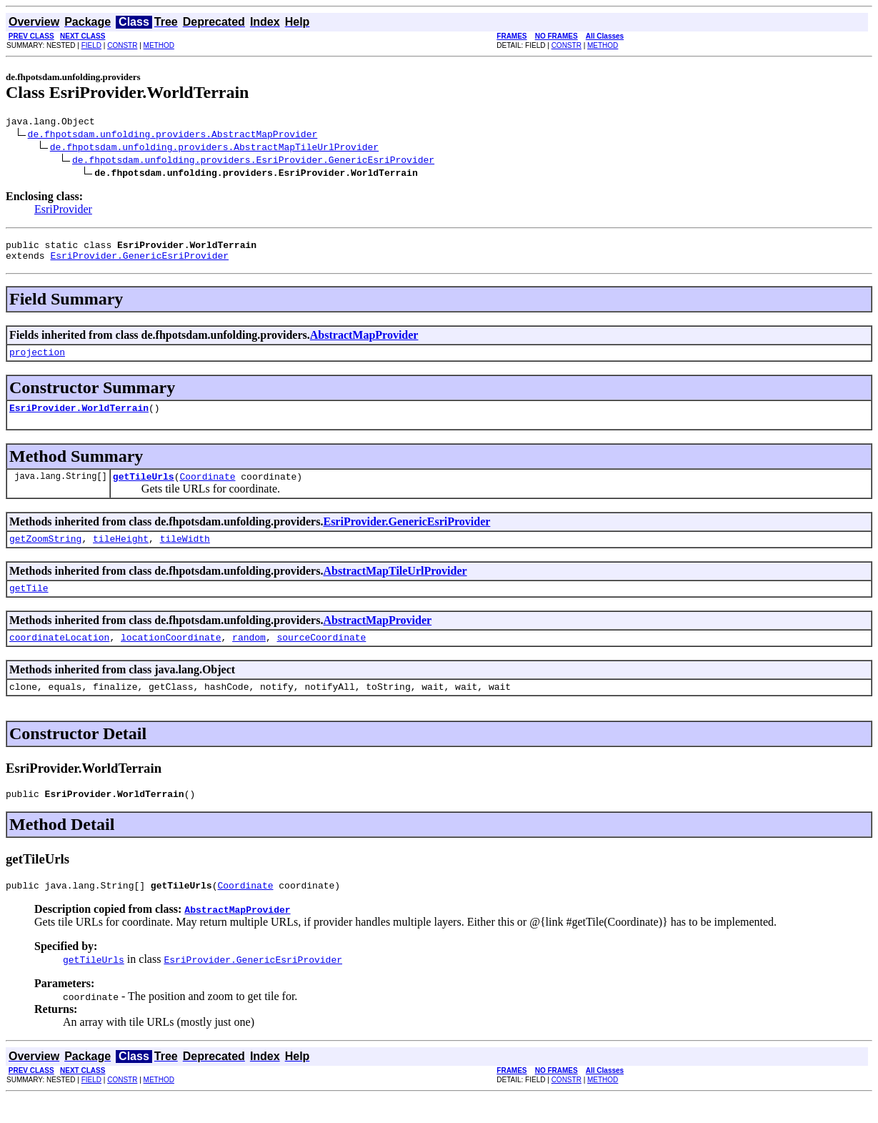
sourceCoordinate (321, 656)
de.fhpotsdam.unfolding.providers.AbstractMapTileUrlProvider (214, 148)
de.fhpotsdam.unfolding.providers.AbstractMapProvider (173, 135)
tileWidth (185, 553)
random (249, 656)
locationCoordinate (171, 656)
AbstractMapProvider (364, 341)
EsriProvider (63, 211)
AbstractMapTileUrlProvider (395, 586)
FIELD (91, 45)
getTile (29, 604)
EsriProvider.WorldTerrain (79, 418)
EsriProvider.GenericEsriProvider (139, 261)
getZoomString (45, 553)
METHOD (159, 45)
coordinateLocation (59, 656)
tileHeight (121, 553)
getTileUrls (143, 489)
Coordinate (207, 489)
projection (37, 360)
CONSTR (122, 45)
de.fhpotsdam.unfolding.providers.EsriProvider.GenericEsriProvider (253, 161)
